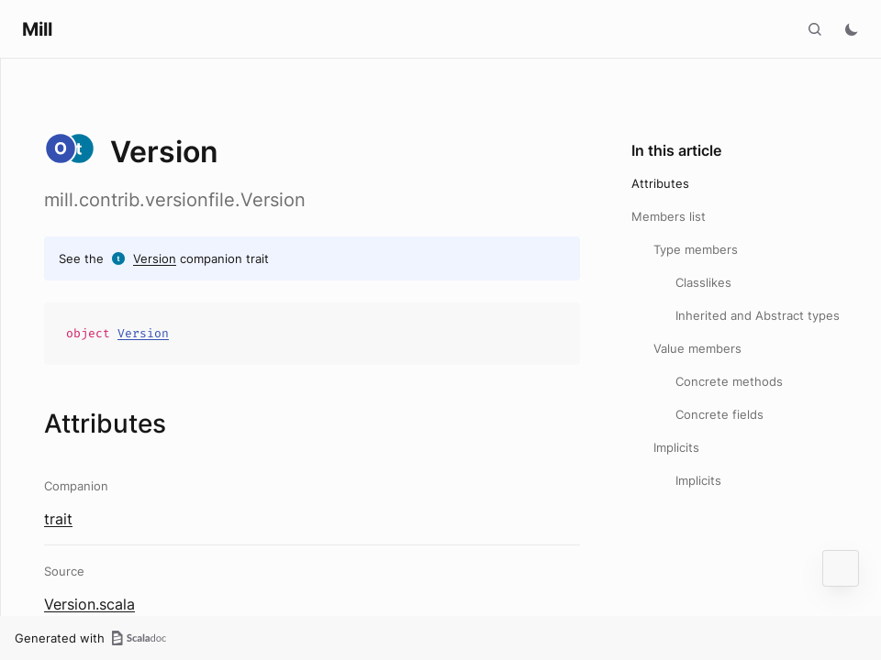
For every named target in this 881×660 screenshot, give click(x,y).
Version (154, 258)
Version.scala (89, 604)
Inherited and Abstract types (757, 315)
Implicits (676, 447)
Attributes (660, 183)
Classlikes (703, 282)
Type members (695, 249)
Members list (668, 216)
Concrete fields (719, 414)
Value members (697, 348)
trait (58, 519)
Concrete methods (729, 381)
